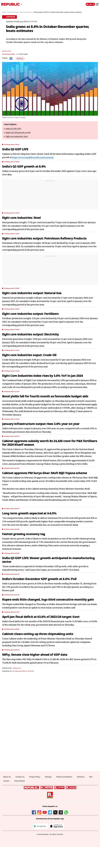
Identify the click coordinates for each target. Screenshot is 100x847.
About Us (7, 777)
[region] (50, 194)
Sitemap (48, 777)
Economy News (8, 54)
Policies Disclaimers (64, 777)
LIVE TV (90, 4)
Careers (6, 781)
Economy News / (13, 12)
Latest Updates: (10, 124)
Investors (81, 777)
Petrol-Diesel (19, 781)
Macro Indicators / (26, 12)
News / (4, 12)
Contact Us (19, 777)
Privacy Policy (34, 777)
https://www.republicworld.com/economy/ (33, 157)
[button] (20, 58)
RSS (90, 777)
